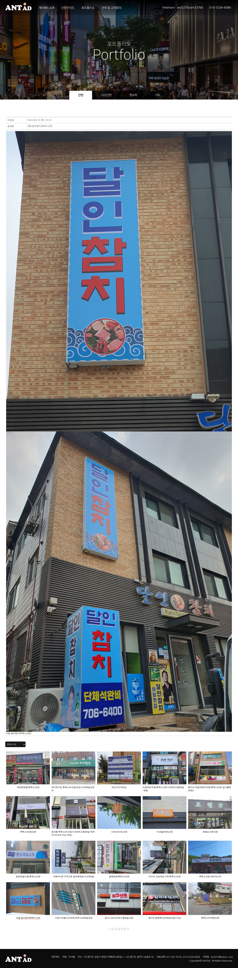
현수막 (133, 95)
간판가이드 (67, 7)
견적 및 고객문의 (111, 7)
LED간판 (106, 95)
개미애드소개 (46, 7)
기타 (157, 95)
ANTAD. (207, 961)
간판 (80, 95)
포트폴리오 (87, 7)
